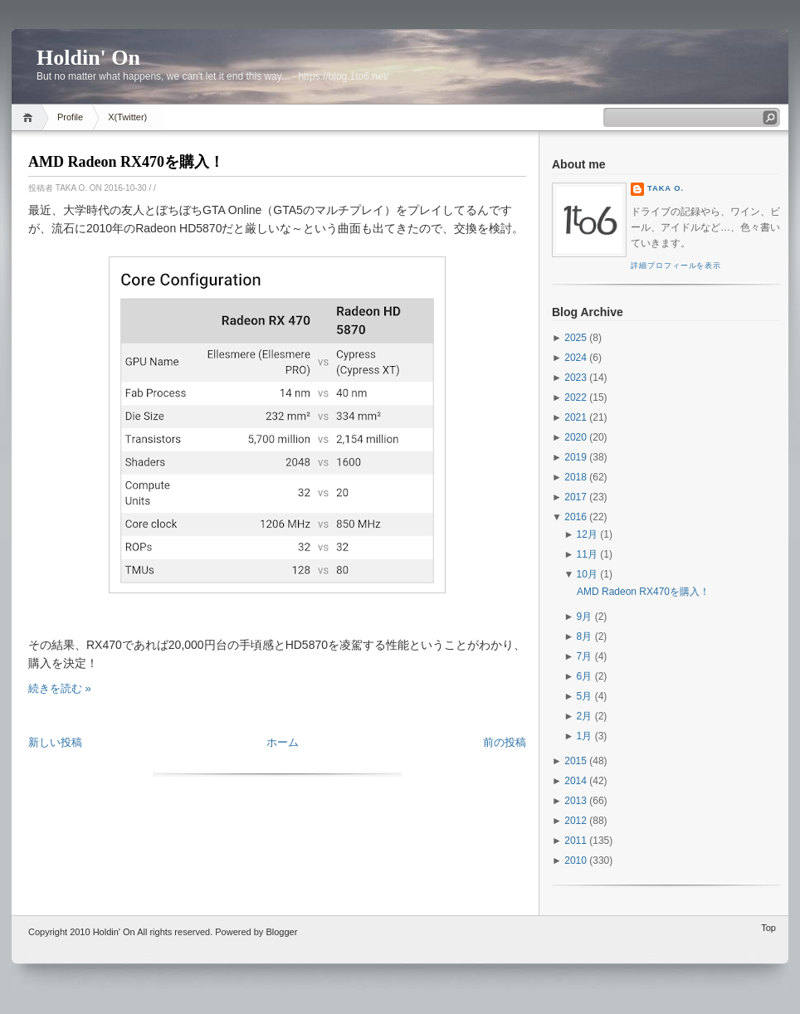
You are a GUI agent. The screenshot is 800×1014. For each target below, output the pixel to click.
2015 (575, 761)
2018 (575, 477)
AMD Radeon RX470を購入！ (126, 162)
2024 (575, 357)
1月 (585, 736)
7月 (585, 656)
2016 (575, 517)
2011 (575, 840)
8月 (585, 636)
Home (30, 117)
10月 (587, 574)
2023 (575, 377)
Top (768, 928)
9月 (585, 616)
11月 (587, 554)
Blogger (281, 932)
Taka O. (665, 188)
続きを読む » (59, 688)
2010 (575, 860)
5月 (585, 696)
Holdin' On (88, 58)
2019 (575, 457)
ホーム (282, 742)
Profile (70, 117)
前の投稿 (504, 742)
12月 (587, 534)
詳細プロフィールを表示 (676, 265)
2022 (575, 397)
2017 (575, 497)
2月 (585, 716)
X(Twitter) (127, 117)
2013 (575, 801)
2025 (575, 338)
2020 (575, 437)
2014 (575, 781)
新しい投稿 (55, 742)
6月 (585, 676)
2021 (575, 417)
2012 (575, 820)
